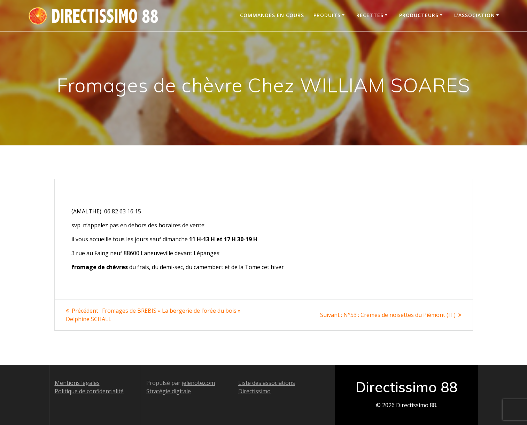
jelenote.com (198, 383)
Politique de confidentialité (89, 391)
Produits (327, 15)
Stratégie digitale (168, 391)
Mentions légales (77, 383)
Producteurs (419, 15)
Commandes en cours (272, 15)
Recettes (369, 15)
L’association (474, 15)
